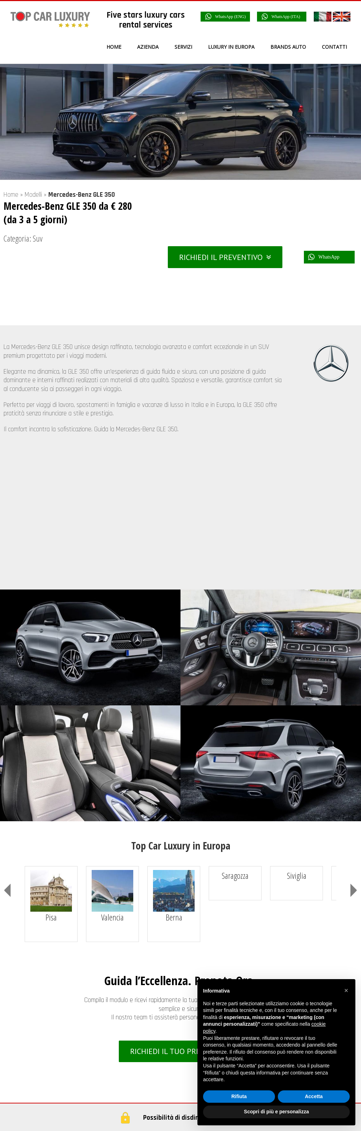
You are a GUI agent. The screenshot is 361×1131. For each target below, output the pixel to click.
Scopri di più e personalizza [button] (276, 1111)
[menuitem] (118, 47)
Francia (32, 1097)
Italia (30, 1081)
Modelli (33, 194)
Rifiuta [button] (239, 1096)
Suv (38, 238)
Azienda (207, 949)
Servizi (205, 964)
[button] (346, 990)
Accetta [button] (314, 1096)
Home (11, 194)
